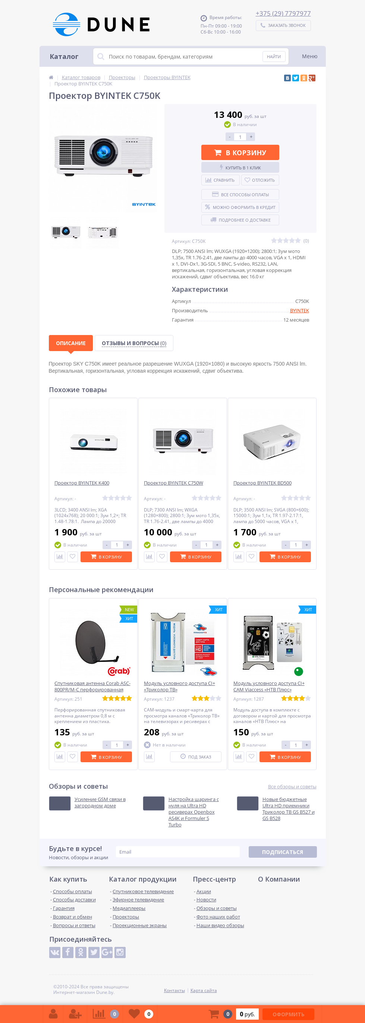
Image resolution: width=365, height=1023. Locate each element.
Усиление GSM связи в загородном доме (100, 802)
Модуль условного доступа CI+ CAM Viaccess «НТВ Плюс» (269, 686)
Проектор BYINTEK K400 (81, 483)
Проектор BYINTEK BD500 (262, 483)
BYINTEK (299, 310)
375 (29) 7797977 (285, 13)
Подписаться (282, 851)
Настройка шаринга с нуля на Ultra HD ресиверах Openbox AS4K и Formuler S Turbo (194, 812)
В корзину (240, 152)
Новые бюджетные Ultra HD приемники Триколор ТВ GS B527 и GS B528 (288, 809)
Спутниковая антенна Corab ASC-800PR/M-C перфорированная (92, 686)
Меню (310, 56)
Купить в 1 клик (240, 167)
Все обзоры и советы (292, 786)
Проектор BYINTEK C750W (173, 483)
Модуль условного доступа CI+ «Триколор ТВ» (179, 686)
